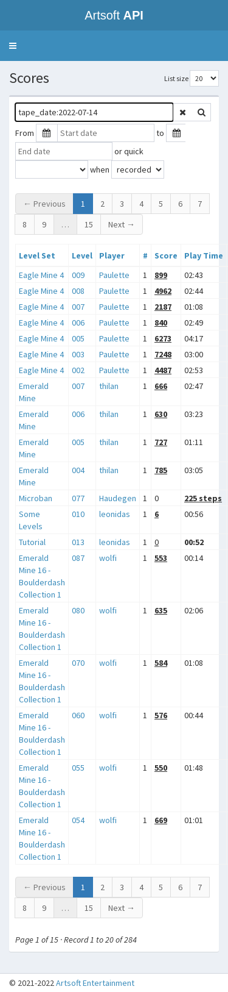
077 (78, 498)
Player (112, 255)
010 (78, 513)
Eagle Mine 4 (41, 274)
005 (78, 338)
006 (78, 322)
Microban (35, 498)
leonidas (114, 513)
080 (78, 610)
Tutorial (32, 542)
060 (78, 715)
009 (78, 274)
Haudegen (117, 498)
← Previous (44, 203)
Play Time (203, 255)
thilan (109, 385)
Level (82, 255)
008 (78, 290)
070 (78, 662)
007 (78, 306)
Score (166, 255)
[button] (13, 45)
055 (78, 767)
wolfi (108, 557)
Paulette (114, 274)
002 (78, 370)
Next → (121, 224)
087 (78, 557)
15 (89, 224)
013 (78, 542)
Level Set (37, 255)
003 (78, 354)
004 (78, 470)
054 (78, 820)
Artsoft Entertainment (95, 982)
